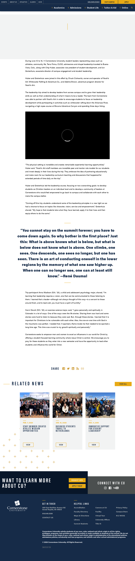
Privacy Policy (121, 507)
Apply (126, 2)
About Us (13, 2)
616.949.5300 (93, 2)
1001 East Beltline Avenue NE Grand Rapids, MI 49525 (53, 508)
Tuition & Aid (110, 7)
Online (125, 7)
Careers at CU (101, 507)
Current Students (81, 523)
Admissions (75, 7)
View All (123, 384)
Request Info (77, 480)
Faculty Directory (81, 511)
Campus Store (122, 511)
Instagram (105, 488)
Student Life (93, 7)
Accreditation (79, 507)
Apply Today (77, 486)
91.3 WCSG (120, 515)
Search (131, 7)
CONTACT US (47, 517)
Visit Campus (109, 2)
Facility (98, 511)
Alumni (33, 2)
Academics (59, 7)
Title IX (98, 523)
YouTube (116, 488)
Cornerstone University (17, 506)
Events (4, 2)
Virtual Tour (100, 515)
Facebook (110, 488)
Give (40, 2)
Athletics (23, 2)
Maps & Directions (81, 515)
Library (77, 519)
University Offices (102, 519)
